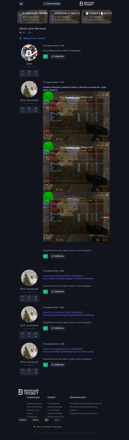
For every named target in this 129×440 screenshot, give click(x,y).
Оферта (73, 410)
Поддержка (32, 417)
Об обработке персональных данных (86, 403)
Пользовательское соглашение (83, 413)
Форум (30, 413)
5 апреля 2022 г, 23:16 (53, 344)
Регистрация (52, 4)
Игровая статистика (55, 417)
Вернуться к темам (32, 38)
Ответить (58, 56)
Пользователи (53, 403)
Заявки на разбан (54, 413)
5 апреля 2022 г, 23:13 (53, 82)
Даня (29, 63)
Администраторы (54, 407)
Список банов (53, 410)
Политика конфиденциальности (84, 407)
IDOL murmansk (29, 100)
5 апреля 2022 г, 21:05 (53, 46)
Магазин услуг (33, 410)
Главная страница (34, 403)
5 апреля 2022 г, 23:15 (53, 271)
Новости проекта (34, 407)
